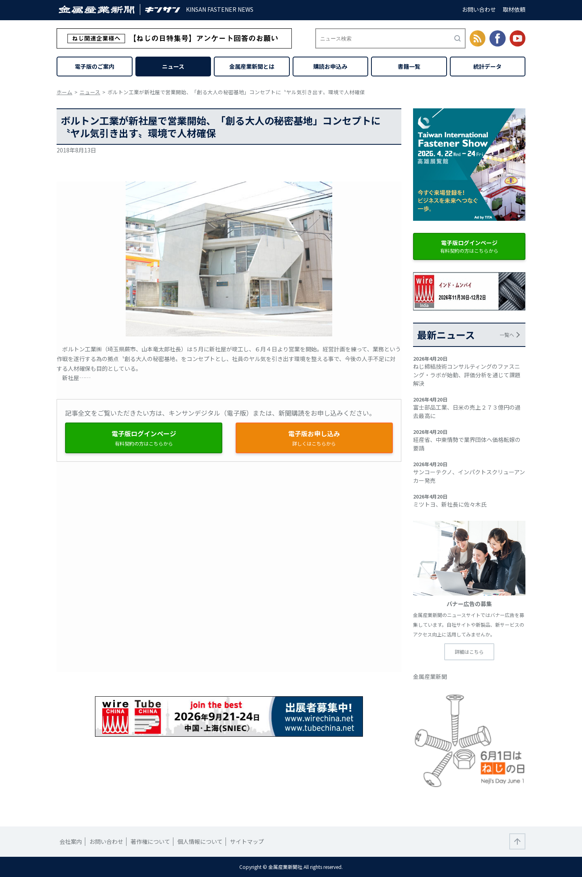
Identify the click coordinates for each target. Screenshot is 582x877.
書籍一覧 (409, 66)
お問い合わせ (479, 9)
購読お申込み (330, 66)
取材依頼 (514, 9)
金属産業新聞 (430, 676)
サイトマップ (247, 841)
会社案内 (70, 841)
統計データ (487, 66)
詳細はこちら (469, 651)
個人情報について (200, 841)
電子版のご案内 (94, 66)
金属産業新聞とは (251, 66)
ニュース (173, 66)
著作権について (150, 841)
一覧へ (507, 334)
